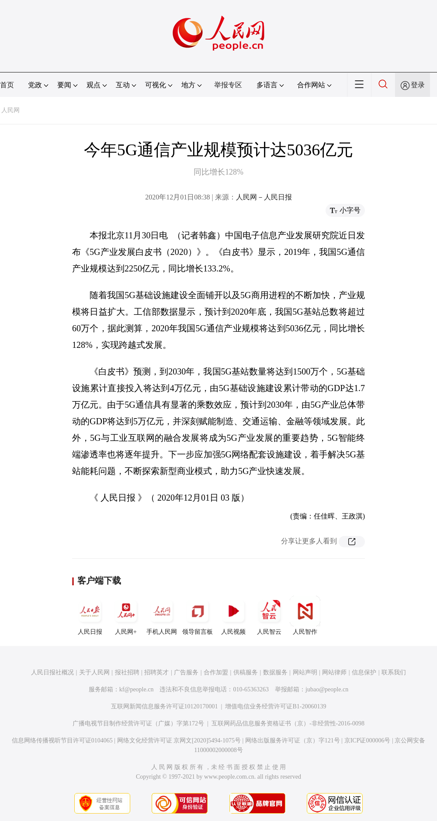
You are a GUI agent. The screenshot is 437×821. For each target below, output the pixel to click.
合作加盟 (216, 672)
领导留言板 (197, 615)
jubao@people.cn (326, 689)
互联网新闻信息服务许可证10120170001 (164, 706)
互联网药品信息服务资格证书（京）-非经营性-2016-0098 (288, 723)
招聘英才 (156, 672)
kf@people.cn (136, 689)
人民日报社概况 (52, 672)
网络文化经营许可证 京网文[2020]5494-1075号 (179, 740)
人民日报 (90, 615)
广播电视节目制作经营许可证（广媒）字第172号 (138, 723)
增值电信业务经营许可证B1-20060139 (275, 706)
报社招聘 (127, 672)
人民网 (10, 110)
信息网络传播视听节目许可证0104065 (62, 740)
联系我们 (394, 672)
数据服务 (275, 672)
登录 (418, 85)
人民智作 (305, 615)
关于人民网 (94, 672)
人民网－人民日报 (264, 197)
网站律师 (334, 672)
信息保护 (364, 672)
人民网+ (126, 615)
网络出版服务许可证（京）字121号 (292, 740)
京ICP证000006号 (367, 740)
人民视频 (233, 615)
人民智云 (269, 615)
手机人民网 (161, 615)
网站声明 (305, 672)
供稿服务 (245, 672)
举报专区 (228, 85)
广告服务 (186, 672)
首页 (7, 85)
